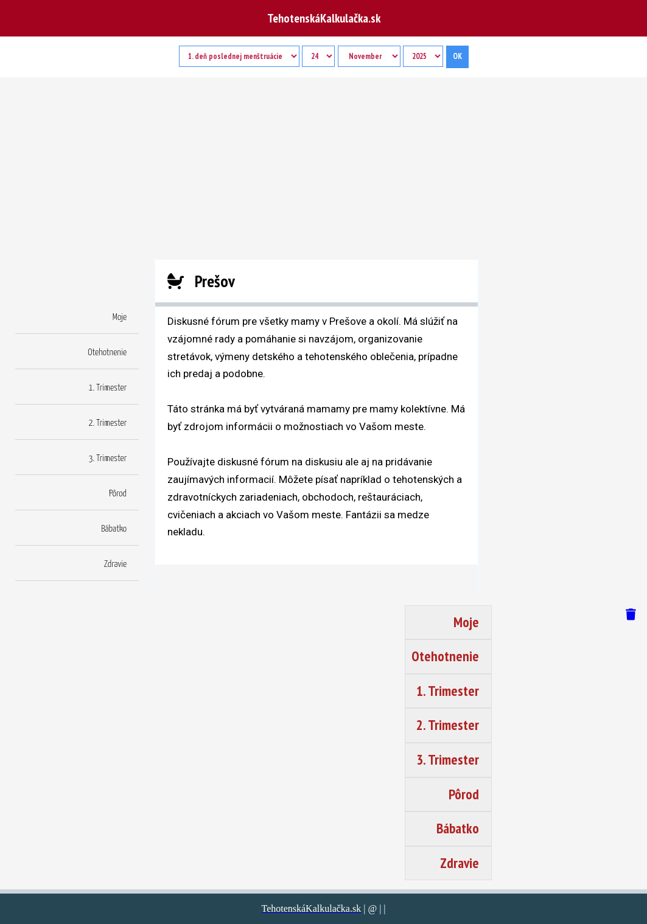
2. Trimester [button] (107, 423)
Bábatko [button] (114, 528)
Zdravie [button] (115, 564)
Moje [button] (120, 317)
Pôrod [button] (118, 493)
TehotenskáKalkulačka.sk (323, 18)
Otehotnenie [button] (107, 352)
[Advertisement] (323, 168)
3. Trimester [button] (107, 458)
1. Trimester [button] (107, 387)
